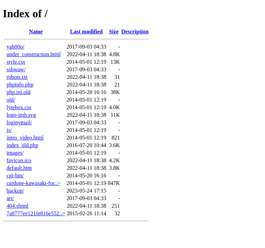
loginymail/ (19, 122)
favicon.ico (19, 160)
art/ (10, 198)
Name (36, 31)
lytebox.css (19, 107)
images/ (15, 153)
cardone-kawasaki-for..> (33, 183)
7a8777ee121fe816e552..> (36, 213)
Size (114, 31)
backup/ (15, 191)
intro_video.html (25, 138)
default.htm (19, 168)
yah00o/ (15, 47)
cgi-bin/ (15, 175)
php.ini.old (18, 92)
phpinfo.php (20, 84)
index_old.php (22, 145)
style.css (16, 62)
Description (135, 31)
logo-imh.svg (21, 115)
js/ (9, 130)
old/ (11, 100)
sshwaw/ (16, 69)
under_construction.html (34, 54)
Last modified (86, 31)
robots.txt (17, 77)
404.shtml (18, 206)
